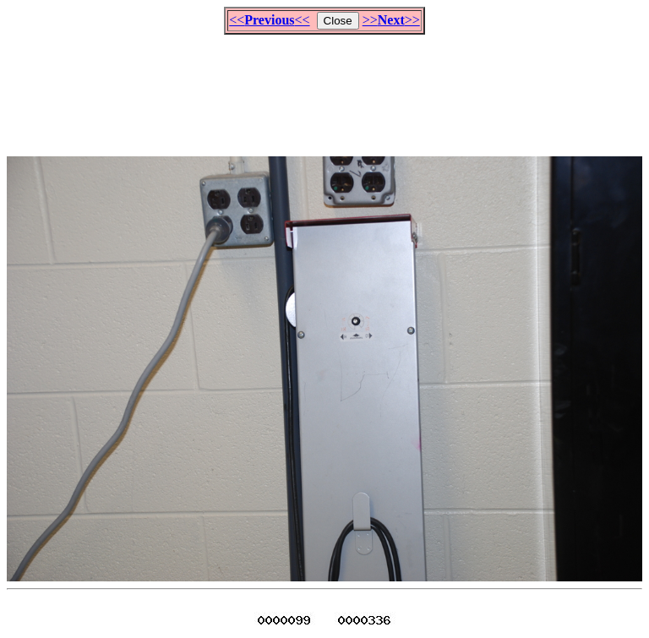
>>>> (391, 20)
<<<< (269, 20)
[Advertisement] (324, 88)
